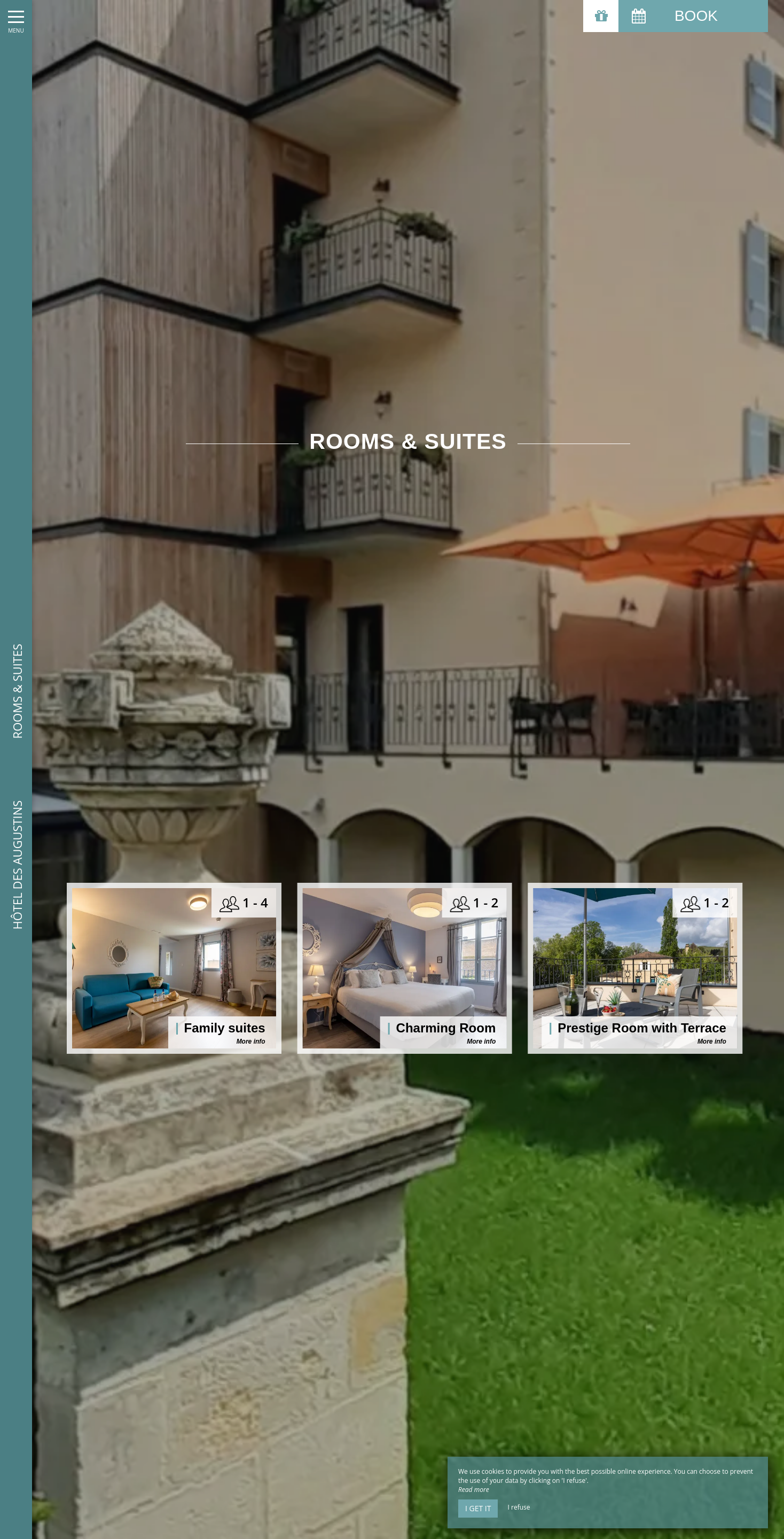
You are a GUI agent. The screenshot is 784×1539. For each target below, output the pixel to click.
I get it (478, 1508)
